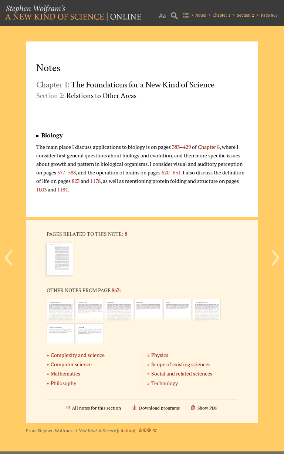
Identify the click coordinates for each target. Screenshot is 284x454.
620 (165, 172)
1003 (41, 189)
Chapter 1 (221, 15)
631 (176, 172)
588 (72, 172)
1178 (95, 180)
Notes (200, 15)
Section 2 (245, 15)
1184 (62, 189)
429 (187, 146)
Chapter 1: (125, 84)
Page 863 (269, 15)
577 (61, 172)
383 (176, 146)
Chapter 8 (209, 146)
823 (76, 180)
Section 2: (86, 96)
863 (115, 290)
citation (126, 430)
